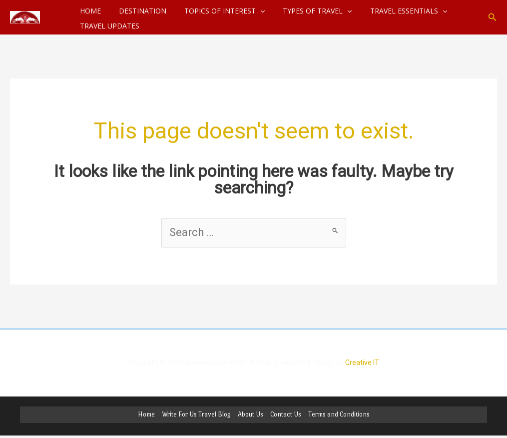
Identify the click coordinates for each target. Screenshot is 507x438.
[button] (492, 17)
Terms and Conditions (339, 414)
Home (146, 414)
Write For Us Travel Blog (196, 414)
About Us (250, 414)
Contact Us (285, 414)
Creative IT (362, 362)
